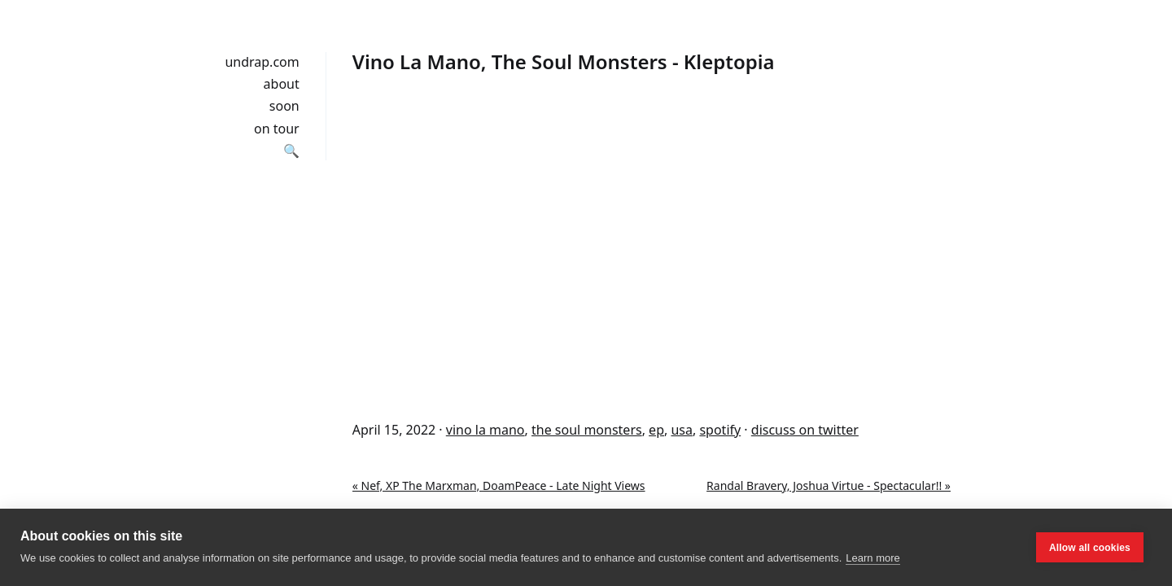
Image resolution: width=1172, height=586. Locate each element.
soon (284, 106)
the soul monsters (586, 430)
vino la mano (485, 430)
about (282, 84)
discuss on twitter (805, 430)
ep (656, 430)
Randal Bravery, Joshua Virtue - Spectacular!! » (828, 485)
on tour (277, 129)
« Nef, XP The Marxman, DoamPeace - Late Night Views (498, 485)
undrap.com (262, 62)
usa (682, 430)
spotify (720, 430)
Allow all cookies (1089, 547)
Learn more (872, 558)
